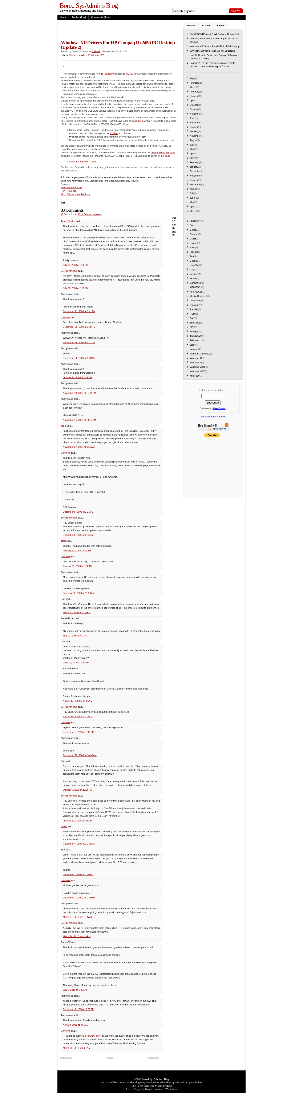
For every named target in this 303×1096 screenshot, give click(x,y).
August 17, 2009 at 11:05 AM (77, 701)
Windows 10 (196, 358)
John (63, 426)
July (192, 144)
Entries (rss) (79, 17)
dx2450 (129, 73)
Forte (140, 1085)
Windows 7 (195, 362)
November (195, 113)
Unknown (65, 317)
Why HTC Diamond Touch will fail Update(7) (212, 50)
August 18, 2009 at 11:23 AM (77, 716)
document (138, 121)
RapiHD (194, 309)
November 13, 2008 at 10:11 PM (79, 393)
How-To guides (68, 191)
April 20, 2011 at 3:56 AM (76, 1025)
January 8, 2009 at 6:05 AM (77, 550)
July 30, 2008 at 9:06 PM (75, 265)
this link (114, 133)
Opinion (194, 305)
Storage (194, 331)
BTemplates (171, 1089)
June (192, 118)
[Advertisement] (109, 30)
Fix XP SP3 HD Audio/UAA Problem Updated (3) (214, 34)
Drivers (72, 55)
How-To (81, 55)
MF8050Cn (195, 287)
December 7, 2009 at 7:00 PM (78, 874)
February (194, 83)
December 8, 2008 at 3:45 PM (78, 535)
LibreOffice (195, 283)
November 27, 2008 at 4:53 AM (79, 447)
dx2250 (109, 73)
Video (193, 345)
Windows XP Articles (71, 187)
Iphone (193, 274)
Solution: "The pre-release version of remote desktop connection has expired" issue (212, 65)
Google (193, 260)
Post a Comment (174, 226)
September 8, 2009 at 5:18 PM (78, 732)
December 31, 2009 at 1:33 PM (79, 897)
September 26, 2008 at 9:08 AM (79, 358)
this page (165, 156)
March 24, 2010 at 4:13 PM (76, 936)
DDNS (193, 238)
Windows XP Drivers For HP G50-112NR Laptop (214, 46)
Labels (221, 25)
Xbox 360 (194, 375)
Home (63, 17)
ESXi (192, 247)
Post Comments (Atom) (90, 214)
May (192, 78)
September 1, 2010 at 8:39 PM (78, 1009)
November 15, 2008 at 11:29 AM (79, 420)
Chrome (194, 234)
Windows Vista (197, 367)
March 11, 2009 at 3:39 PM (76, 612)
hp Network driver (92, 1036)
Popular (191, 25)
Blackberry (195, 221)
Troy (63, 849)
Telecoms (194, 340)
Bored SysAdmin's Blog (89, 5)
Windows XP (97, 55)
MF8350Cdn (196, 291)
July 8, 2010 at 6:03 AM (75, 990)
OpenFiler (195, 300)
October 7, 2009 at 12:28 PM (77, 790)
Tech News (195, 336)
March (193, 87)
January (194, 131)
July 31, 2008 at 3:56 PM (75, 288)
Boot (192, 225)
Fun (192, 256)
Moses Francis (163, 1085)
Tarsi (63, 541)
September (195, 184)
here (160, 130)
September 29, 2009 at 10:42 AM (80, 755)
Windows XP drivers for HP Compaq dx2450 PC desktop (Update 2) (118, 45)
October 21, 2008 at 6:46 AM (77, 377)
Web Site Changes (199, 353)
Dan (63, 599)
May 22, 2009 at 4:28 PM (75, 635)
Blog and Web (152, 1089)
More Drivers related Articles (75, 194)
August (193, 140)
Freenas (194, 252)
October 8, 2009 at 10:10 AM (77, 820)
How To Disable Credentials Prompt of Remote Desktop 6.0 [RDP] (214, 57)
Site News (195, 322)
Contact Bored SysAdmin (213, 416)
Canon (193, 230)
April (192, 100)
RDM (192, 314)
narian (64, 826)
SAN (192, 318)
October (194, 96)
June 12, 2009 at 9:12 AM (76, 662)
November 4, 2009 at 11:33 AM (79, 843)
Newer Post (66, 1057)
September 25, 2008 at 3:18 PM (79, 327)
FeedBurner (219, 408)
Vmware (194, 349)
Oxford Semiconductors (163, 152)
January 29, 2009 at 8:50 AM (77, 566)
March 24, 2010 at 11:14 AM (77, 917)
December (195, 171)
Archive (206, 25)
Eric (63, 761)
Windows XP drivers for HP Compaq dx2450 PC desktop (214, 40)
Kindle (193, 278)
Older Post (153, 1057)
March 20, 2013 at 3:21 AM (76, 1048)
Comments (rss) (100, 17)
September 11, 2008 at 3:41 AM (79, 311)
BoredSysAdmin (69, 271)
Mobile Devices (198, 296)
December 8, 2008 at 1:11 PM (78, 512)
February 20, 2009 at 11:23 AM (78, 593)
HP (88, 55)
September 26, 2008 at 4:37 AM (79, 342)
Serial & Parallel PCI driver (83, 161)
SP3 (192, 327)
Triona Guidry (68, 221)
